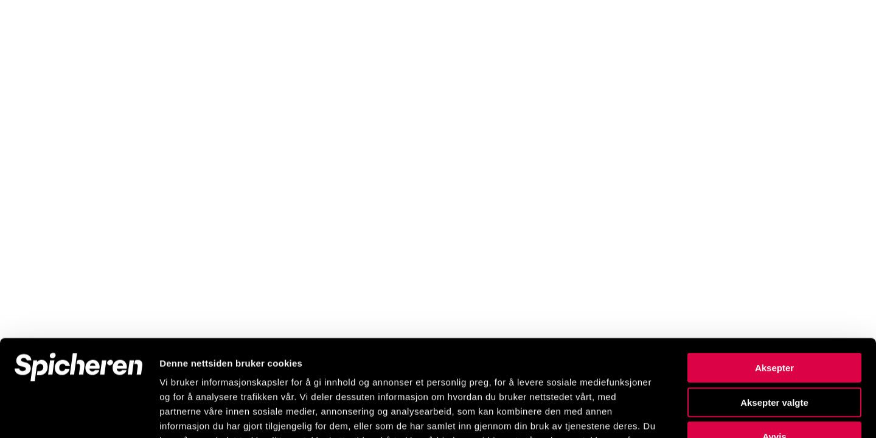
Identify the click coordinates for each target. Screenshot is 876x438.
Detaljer (648, 414)
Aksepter (774, 277)
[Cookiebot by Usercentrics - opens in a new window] (79, 414)
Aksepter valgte (774, 312)
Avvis (774, 346)
